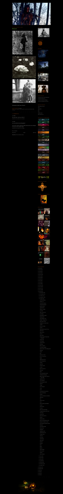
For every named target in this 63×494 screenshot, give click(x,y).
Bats (40, 353)
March (41, 462)
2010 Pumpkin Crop (43, 318)
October (41, 295)
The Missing (42, 438)
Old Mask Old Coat (43, 432)
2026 (40, 268)
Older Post (34, 132)
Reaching (41, 344)
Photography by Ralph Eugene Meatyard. (18, 105)
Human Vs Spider (42, 309)
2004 (40, 474)
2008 (40, 468)
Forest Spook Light (43, 426)
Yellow (41, 351)
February (41, 463)
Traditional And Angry (43, 374)
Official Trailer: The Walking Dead (45, 348)
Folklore (41, 417)
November (41, 294)
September (42, 297)
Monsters (41, 441)
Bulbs (41, 371)
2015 (40, 283)
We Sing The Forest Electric (44, 391)
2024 (40, 271)
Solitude (41, 394)
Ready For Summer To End (44, 421)
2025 (40, 269)
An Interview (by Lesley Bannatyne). (43, 97)
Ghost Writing (42, 449)
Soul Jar (41, 333)
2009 (40, 467)
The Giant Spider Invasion (44, 373)
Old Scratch (41, 330)
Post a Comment (14, 130)
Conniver (41, 408)
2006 (40, 471)
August (41, 298)
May (41, 459)
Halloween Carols (42, 354)
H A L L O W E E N (43, 356)
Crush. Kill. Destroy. (43, 303)
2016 (40, 282)
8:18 (38, 110)
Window (41, 452)
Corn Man (41, 310)
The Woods (41, 412)
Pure (40, 398)
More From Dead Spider (43, 409)
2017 (40, 280)
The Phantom (42, 341)
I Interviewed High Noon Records (43, 101)
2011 (40, 289)
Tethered (41, 383)
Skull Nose (41, 397)
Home (24, 132)
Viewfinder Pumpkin (43, 347)
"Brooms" (41, 435)
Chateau (41, 362)
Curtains (41, 324)
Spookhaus (41, 429)
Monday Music (42, 418)
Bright (41, 357)
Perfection (41, 370)
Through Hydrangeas (43, 304)
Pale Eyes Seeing (42, 326)
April (41, 460)
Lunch (41, 388)
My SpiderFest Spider (43, 315)
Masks (41, 446)
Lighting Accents (42, 431)
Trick (39, 107)
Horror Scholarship (43, 392)
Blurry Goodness (42, 345)
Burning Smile (42, 316)
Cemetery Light (42, 365)
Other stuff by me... (41, 114)
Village (41, 385)
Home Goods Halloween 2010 (44, 420)
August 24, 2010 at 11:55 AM (18, 118)
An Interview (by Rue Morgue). (43, 99)
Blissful (41, 447)
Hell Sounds (42, 335)
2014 (40, 285)
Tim (12, 121)
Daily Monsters (42, 454)
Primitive (41, 443)
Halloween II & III (43, 359)
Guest (41, 389)
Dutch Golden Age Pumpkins (44, 403)
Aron (13, 115)
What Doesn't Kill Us (43, 415)
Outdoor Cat (42, 301)
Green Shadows (42, 380)
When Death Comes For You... (44, 329)
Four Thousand (42, 386)
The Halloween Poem (41, 106)
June (41, 457)
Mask (41, 444)
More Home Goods (43, 321)
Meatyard (14, 28)
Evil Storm (41, 437)
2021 (40, 275)
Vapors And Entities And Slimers (45, 395)
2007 (40, 470)
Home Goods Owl (42, 368)
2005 (40, 473)
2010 (40, 291)
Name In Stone (42, 400)
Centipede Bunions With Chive (44, 411)
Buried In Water (42, 306)
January (41, 465)
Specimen (41, 364)
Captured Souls (42, 342)
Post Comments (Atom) (20, 134)
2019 (40, 277)
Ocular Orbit (42, 414)
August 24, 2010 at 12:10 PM (18, 128)
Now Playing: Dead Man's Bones (45, 423)
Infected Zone (42, 406)
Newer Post (14, 132)
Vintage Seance (42, 434)
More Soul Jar (42, 332)
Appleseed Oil (42, 307)
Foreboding (41, 313)
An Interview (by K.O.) (41, 98)
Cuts (38, 111)
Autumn (41, 327)
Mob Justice (42, 440)
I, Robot (41, 367)
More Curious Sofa (43, 312)
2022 (40, 274)
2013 (40, 286)
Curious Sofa (42, 339)
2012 (40, 288)
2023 (40, 272)
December (41, 292)
